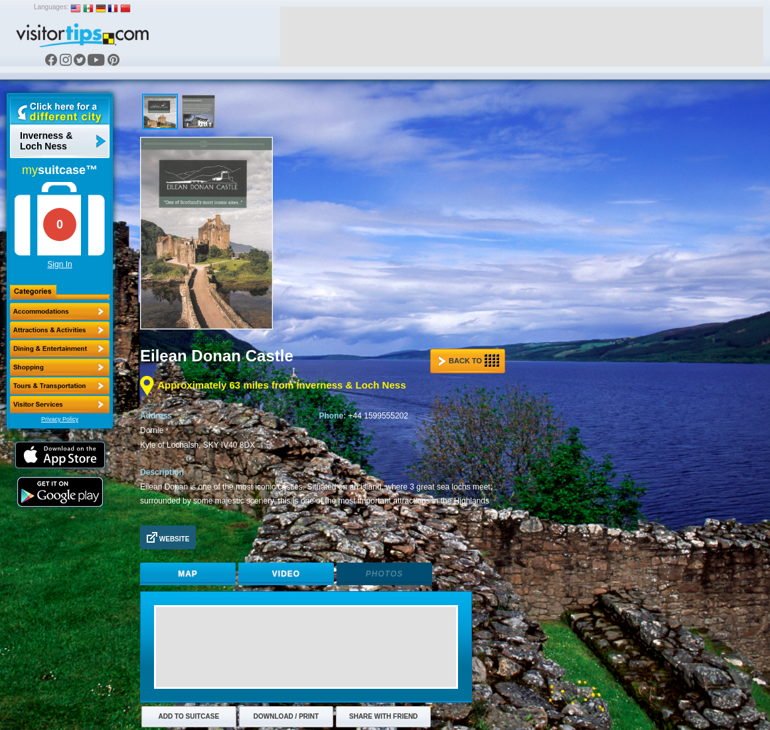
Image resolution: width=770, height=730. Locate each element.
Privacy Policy (59, 419)
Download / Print (286, 716)
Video (286, 574)
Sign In (59, 264)
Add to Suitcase (189, 716)
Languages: (51, 7)
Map (188, 574)
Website (168, 537)
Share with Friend (383, 716)
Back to (468, 360)
